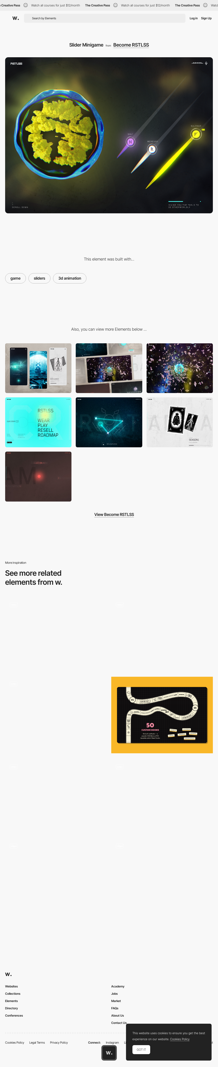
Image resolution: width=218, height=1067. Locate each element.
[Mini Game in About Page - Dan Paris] (162, 633)
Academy (118, 986)
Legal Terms (37, 1042)
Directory (11, 1008)
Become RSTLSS (131, 44)
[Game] (56, 877)
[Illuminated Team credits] (38, 477)
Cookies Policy (14, 1042)
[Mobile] (38, 368)
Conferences (14, 1015)
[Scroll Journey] (180, 368)
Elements (11, 1001)
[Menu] (38, 422)
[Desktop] (109, 368)
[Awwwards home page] (109, 1052)
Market (116, 1001)
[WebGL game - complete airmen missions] (56, 796)
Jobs (114, 993)
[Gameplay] (56, 633)
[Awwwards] (15, 18)
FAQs (114, 1008)
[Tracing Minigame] (109, 422)
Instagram (112, 1042)
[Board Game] (162, 715)
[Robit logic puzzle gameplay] (162, 875)
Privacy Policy (59, 1042)
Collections (12, 993)
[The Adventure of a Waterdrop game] (56, 713)
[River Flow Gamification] (162, 796)
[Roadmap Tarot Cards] (180, 422)
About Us (117, 1015)
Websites (11, 986)
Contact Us (119, 1023)
